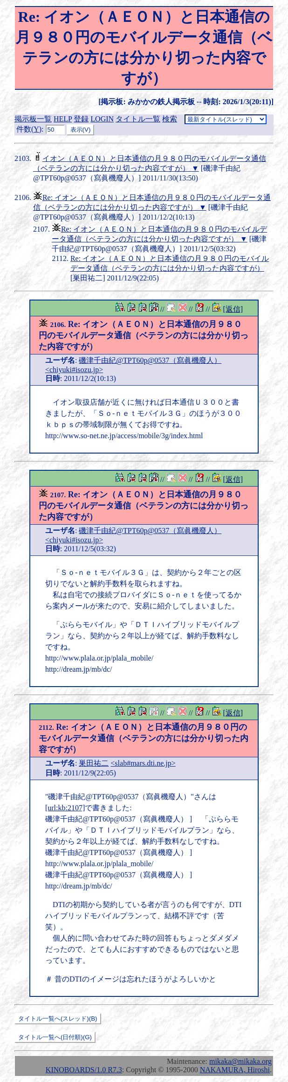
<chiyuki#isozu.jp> (74, 370)
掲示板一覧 (33, 119)
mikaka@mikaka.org (240, 1061)
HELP (63, 119)
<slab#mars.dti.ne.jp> (142, 763)
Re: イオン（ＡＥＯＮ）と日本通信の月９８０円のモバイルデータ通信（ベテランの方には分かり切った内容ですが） (143, 335)
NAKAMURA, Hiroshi (235, 1070)
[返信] (233, 309)
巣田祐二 (94, 763)
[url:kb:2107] (65, 808)
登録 (81, 119)
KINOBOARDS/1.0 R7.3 (84, 1070)
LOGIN (102, 119)
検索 (169, 119)
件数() (28, 129)
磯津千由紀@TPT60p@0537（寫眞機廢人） (150, 360)
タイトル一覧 (138, 119)
